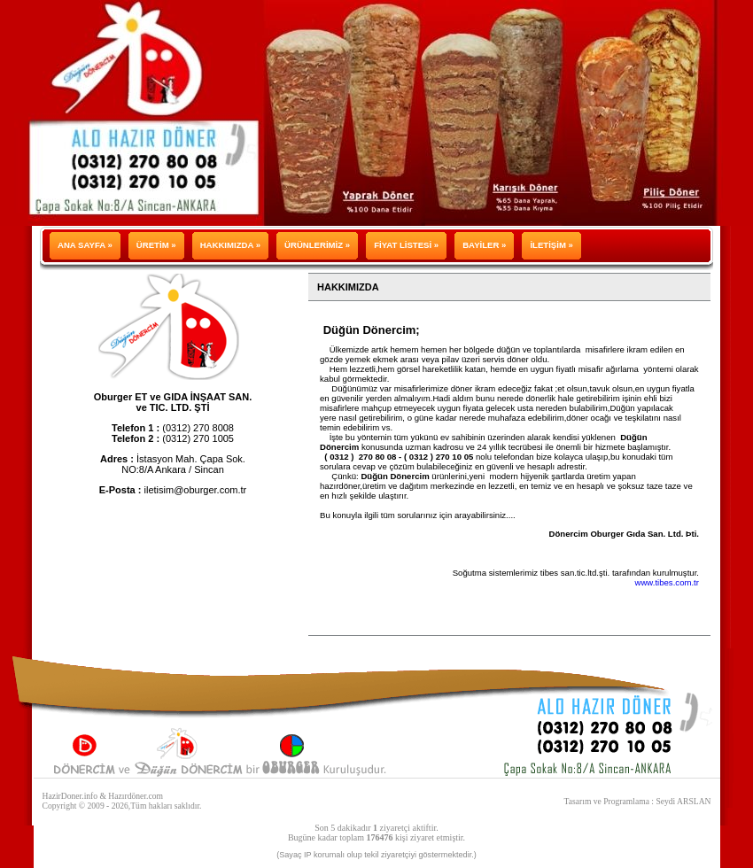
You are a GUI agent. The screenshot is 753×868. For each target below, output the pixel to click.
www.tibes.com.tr (666, 582)
